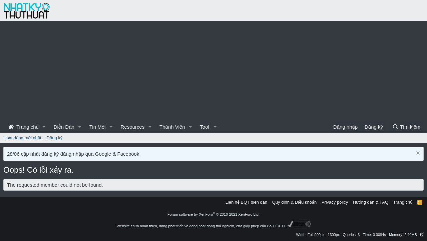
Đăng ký (55, 137)
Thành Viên (172, 127)
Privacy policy (335, 202)
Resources (132, 127)
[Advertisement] (213, 70)
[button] (44, 127)
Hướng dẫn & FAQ (370, 202)
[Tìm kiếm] (406, 127)
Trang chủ (23, 127)
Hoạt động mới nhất (22, 137)
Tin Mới (97, 127)
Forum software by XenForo (213, 214)
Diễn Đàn (64, 127)
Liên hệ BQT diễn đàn (247, 202)
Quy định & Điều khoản (294, 202)
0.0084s (379, 235)
